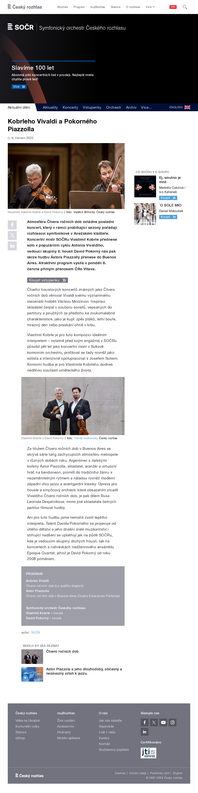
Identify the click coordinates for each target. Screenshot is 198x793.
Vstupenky (92, 107)
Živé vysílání (66, 720)
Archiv (131, 107)
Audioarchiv (65, 726)
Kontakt (104, 744)
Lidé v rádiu (107, 732)
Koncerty (70, 107)
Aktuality (50, 107)
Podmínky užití (159, 773)
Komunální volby (27, 726)
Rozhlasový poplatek (114, 750)
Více (146, 107)
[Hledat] (185, 7)
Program (79, 7)
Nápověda (106, 726)
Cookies (120, 773)
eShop (20, 738)
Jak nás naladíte (110, 720)
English (177, 773)
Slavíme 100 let (33, 67)
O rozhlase (133, 7)
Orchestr (113, 107)
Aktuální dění (19, 107)
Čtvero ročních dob (62, 651)
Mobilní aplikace (68, 738)
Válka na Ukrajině (28, 720)
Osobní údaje (138, 773)
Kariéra (104, 738)
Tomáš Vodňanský (85, 438)
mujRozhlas (97, 7)
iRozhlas (62, 7)
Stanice (116, 7)
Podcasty (64, 732)
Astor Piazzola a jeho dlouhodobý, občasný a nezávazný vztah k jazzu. (84, 671)
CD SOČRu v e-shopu (152, 172)
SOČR (35, 632)
